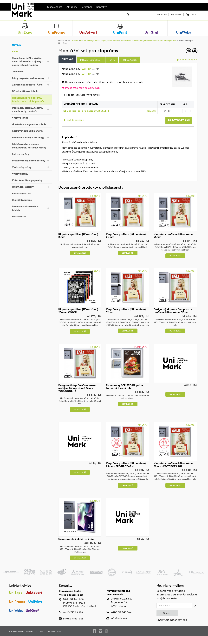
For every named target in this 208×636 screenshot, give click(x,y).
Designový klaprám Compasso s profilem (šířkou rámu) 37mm (173, 311)
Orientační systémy (31, 187)
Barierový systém (31, 193)
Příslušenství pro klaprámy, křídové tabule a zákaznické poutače (148, 40)
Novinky (31, 44)
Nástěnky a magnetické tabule (31, 124)
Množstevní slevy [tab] (91, 60)
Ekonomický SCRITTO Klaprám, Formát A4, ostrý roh (125, 387)
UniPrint (35, 601)
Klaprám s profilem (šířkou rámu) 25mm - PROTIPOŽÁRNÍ (126, 465)
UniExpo (16, 592)
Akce (31, 51)
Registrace (176, 14)
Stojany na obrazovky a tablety (31, 208)
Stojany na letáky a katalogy (31, 137)
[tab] (182, 76)
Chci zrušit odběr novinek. (171, 619)
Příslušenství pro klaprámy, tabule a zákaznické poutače (31, 99)
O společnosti (55, 7)
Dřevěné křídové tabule (31, 91)
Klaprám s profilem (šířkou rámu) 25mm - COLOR (78, 311)
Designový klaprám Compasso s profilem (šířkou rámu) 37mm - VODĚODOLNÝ (77, 388)
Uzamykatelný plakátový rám (76, 539)
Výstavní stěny (31, 173)
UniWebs (16, 611)
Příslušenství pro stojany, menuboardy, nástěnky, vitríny (31, 145)
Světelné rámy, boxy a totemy (31, 160)
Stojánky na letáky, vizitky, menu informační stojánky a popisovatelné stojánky (31, 61)
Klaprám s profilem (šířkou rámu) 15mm (78, 235)
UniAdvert (34, 592)
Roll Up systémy (31, 154)
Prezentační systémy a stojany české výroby (99, 40)
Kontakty (101, 7)
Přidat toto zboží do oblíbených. (81, 88)
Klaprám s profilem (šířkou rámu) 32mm (126, 311)
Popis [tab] (112, 60)
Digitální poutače (31, 200)
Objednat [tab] (67, 59)
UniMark (74, 40)
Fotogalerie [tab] (129, 60)
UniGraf (32, 611)
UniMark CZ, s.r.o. (32, 631)
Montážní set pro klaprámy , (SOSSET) (86, 111)
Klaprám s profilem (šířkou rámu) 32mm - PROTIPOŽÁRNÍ (174, 465)
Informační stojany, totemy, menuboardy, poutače (31, 109)
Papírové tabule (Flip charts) (31, 130)
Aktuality (71, 7)
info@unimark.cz (73, 618)
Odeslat (167, 613)
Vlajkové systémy (31, 167)
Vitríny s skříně (31, 117)
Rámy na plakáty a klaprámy (31, 78)
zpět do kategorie (186, 59)
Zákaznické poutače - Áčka (31, 84)
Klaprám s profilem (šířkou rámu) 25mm (174, 235)
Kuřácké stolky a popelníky (31, 180)
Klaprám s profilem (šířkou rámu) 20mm (126, 235)
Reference (86, 7)
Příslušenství (31, 216)
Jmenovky (31, 71)
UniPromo (17, 601)
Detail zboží (80, 253)
